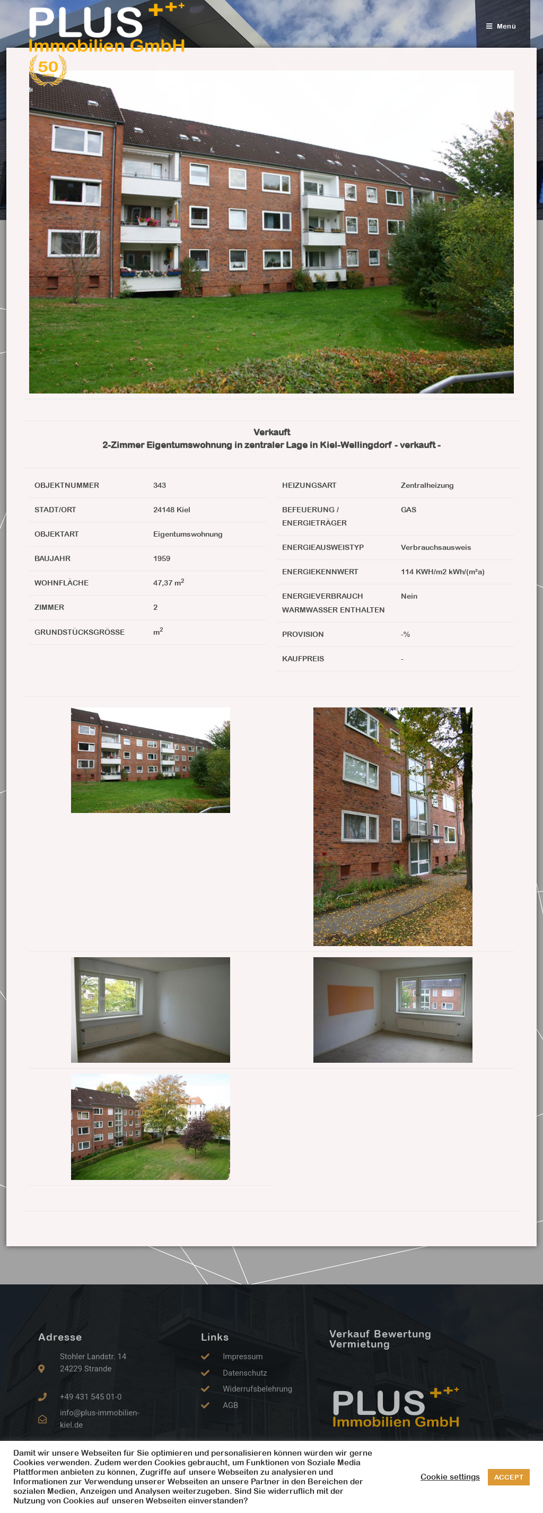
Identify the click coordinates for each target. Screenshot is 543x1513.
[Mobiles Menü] (501, 26)
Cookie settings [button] (450, 1476)
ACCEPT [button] (508, 1477)
